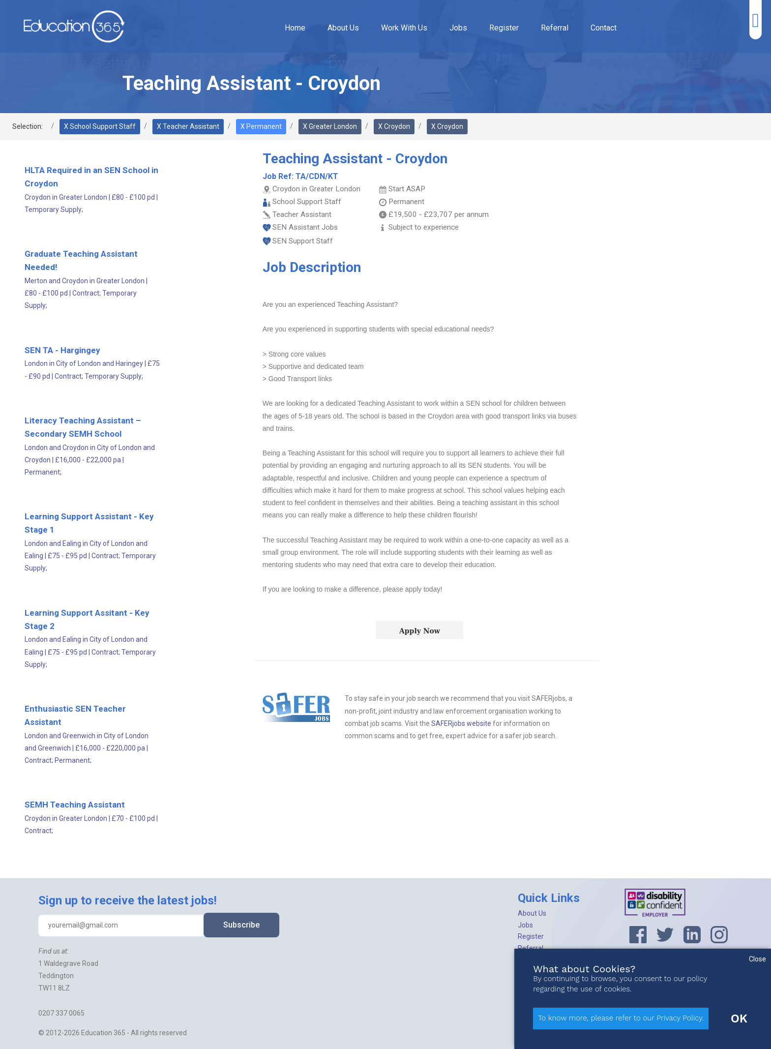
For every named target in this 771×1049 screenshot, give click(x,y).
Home (295, 27)
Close (757, 959)
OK (739, 1018)
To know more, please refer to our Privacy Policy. (621, 1018)
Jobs (458, 27)
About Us (343, 27)
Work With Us (404, 27)
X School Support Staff (100, 126)
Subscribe (241, 924)
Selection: (27, 126)
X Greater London (330, 126)
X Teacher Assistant (188, 126)
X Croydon (394, 126)
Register (504, 27)
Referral (554, 27)
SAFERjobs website (461, 723)
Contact (604, 27)
